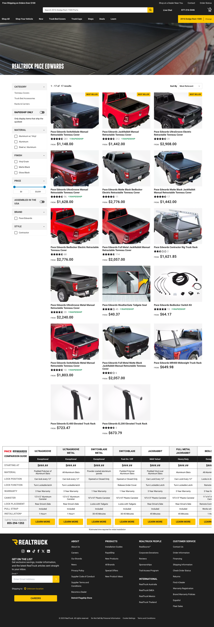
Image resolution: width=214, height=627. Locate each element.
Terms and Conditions (146, 618)
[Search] (98, 10)
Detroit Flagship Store (81, 598)
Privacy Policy (77, 570)
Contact (191, 3)
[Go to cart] (209, 10)
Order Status (206, 3)
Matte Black (24, 167)
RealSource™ (145, 547)
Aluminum (23, 141)
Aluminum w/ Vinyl (27, 136)
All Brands (110, 564)
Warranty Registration (183, 588)
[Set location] (34, 588)
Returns (176, 576)
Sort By (173, 86)
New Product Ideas (114, 576)
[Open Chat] (165, 10)
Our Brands (76, 558)
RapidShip (110, 553)
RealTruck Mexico (147, 596)
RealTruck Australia (148, 584)
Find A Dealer (179, 582)
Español (176, 600)
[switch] (29, 112)
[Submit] (56, 579)
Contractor (24, 232)
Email (15, 574)
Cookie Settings (129, 618)
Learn (113, 19)
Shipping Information (182, 564)
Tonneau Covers (21, 93)
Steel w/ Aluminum (27, 147)
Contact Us (178, 547)
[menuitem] (5, 19)
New (41, 19)
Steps (90, 19)
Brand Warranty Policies (184, 594)
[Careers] (35, 598)
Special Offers (111, 570)
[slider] (14, 187)
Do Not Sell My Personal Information (105, 618)
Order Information (181, 553)
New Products (111, 558)
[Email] (32, 579)
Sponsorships (145, 564)
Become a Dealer (79, 592)
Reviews (143, 558)
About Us (75, 547)
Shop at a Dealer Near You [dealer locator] (171, 3)
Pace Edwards (25, 218)
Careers (74, 553)
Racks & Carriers (22, 104)
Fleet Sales (178, 606)
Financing (177, 558)
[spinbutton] (21, 192)
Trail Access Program (149, 570)
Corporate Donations (148, 553)
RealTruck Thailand (148, 602)
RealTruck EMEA (146, 590)
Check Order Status (182, 570)
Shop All (6, 19)
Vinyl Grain (24, 161)
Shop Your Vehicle (24, 19)
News (74, 564)
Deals (102, 19)
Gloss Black (24, 172)
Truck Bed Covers (57, 19)
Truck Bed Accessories (24, 98)
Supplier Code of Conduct (83, 576)
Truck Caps (76, 19)
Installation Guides (113, 547)
